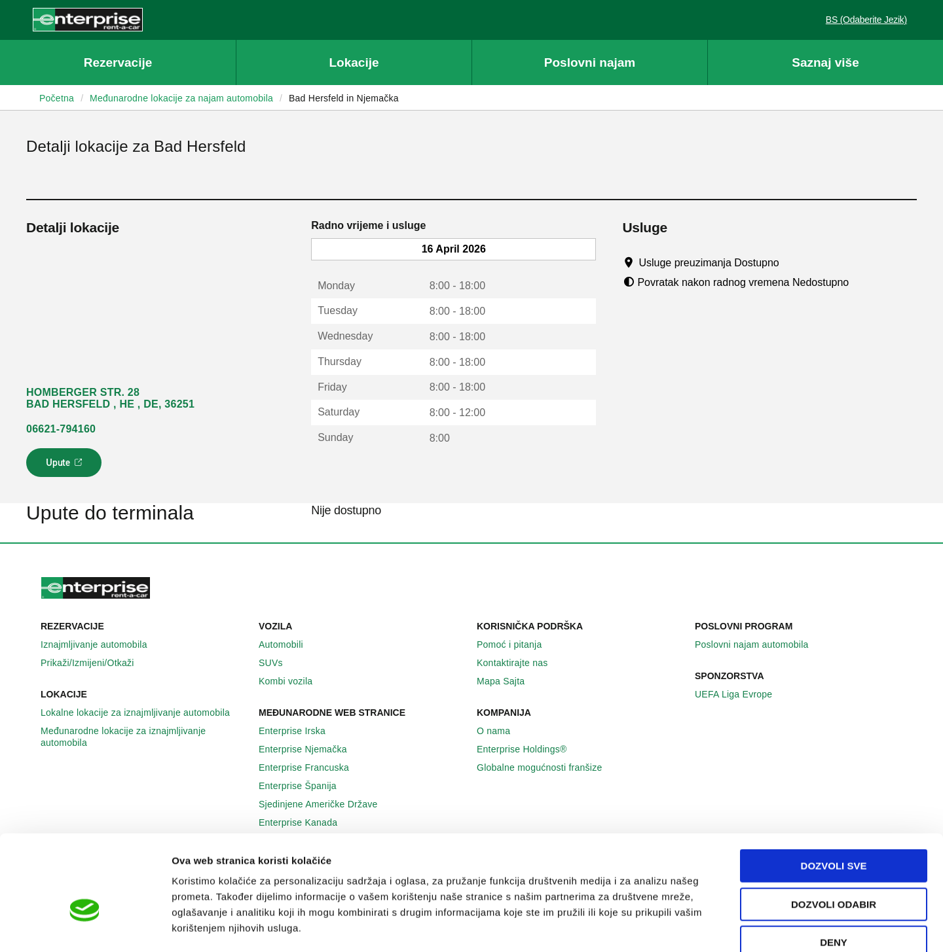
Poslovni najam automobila (759, 644)
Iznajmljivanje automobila (101, 644)
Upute (66, 466)
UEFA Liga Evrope (740, 694)
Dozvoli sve (834, 792)
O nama (501, 731)
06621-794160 (61, 428)
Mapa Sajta (508, 681)
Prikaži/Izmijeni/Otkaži (95, 663)
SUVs (278, 663)
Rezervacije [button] (118, 62)
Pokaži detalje (674, 926)
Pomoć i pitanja (516, 644)
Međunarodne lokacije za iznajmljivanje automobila (144, 737)
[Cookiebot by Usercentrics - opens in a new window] (85, 926)
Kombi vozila (293, 681)
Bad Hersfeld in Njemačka (344, 98)
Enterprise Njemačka (310, 749)
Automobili (288, 644)
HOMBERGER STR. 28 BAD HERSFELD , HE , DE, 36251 (110, 398)
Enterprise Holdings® (529, 749)
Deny (833, 868)
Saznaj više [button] (825, 62)
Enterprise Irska (299, 731)
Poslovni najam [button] (589, 62)
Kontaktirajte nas (520, 663)
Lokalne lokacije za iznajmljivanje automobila (142, 712)
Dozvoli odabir (833, 830)
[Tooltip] (791, 262)
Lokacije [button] (354, 62)
